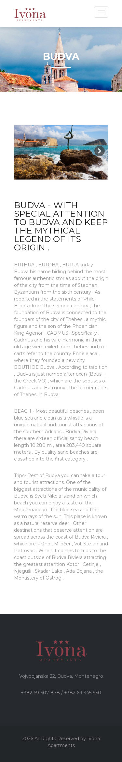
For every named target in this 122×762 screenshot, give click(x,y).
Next (99, 151)
